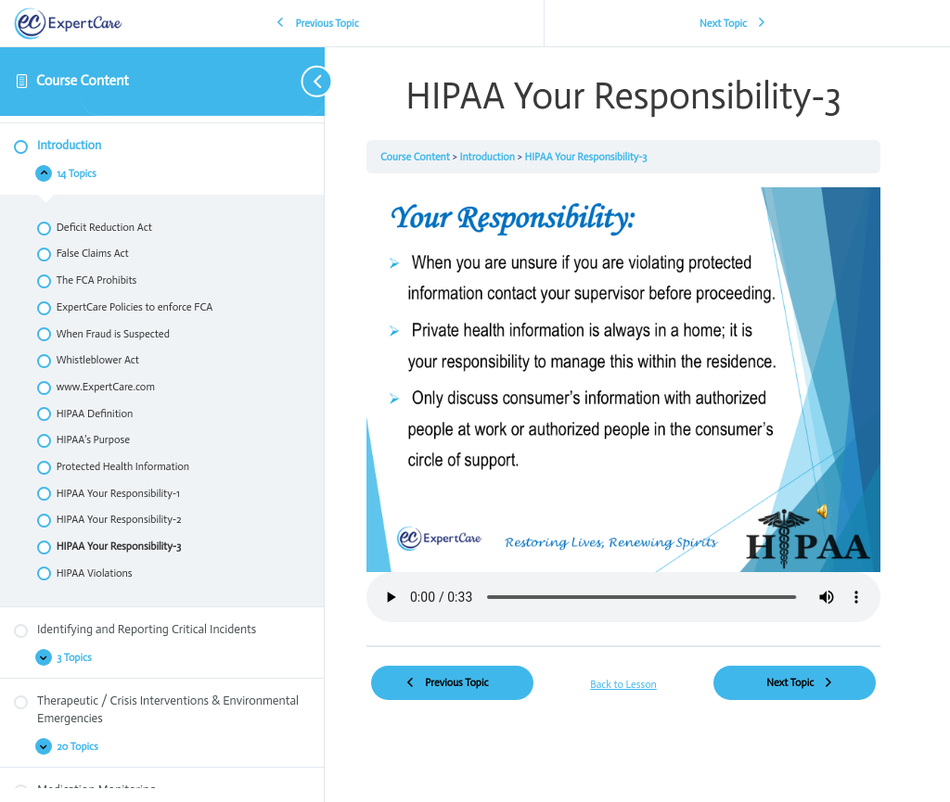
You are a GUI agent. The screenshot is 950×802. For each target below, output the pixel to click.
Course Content (82, 80)
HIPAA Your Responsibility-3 (585, 156)
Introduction (488, 156)
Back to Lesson (623, 684)
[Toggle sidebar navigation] (204, 81)
